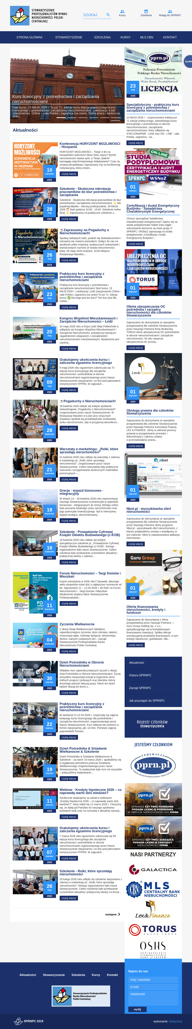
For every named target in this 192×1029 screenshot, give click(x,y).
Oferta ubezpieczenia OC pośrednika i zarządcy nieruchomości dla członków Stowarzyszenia (148, 311)
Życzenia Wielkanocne (77, 624)
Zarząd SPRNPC (140, 688)
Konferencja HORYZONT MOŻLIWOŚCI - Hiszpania (90, 145)
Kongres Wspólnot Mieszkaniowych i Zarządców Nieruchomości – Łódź (89, 320)
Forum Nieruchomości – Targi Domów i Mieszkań (90, 575)
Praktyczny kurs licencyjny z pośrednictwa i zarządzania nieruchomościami (82, 277)
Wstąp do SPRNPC (170, 15)
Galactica (175, 1021)
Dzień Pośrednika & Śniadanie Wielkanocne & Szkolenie (83, 750)
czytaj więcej (68, 173)
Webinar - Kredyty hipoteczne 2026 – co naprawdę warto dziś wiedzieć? (91, 791)
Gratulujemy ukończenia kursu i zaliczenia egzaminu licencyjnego (86, 361)
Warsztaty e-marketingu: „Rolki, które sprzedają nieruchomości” (89, 450)
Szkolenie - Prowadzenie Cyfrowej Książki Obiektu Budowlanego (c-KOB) (90, 533)
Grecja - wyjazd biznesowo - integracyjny (81, 492)
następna (110, 914)
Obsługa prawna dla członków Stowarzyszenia (150, 412)
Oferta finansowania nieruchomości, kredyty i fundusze (145, 609)
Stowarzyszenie (68, 37)
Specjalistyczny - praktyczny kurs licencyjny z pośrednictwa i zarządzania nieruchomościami (152, 107)
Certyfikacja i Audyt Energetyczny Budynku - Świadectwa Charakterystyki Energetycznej (152, 208)
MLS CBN (146, 37)
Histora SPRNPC (140, 675)
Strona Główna (29, 37)
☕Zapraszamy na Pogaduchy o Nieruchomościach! (84, 231)
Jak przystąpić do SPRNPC (147, 700)
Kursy (122, 15)
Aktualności (136, 662)
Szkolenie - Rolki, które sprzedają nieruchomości (86, 872)
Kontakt (170, 37)
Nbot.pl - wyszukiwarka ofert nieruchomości (148, 510)
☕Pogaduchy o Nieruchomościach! (88, 401)
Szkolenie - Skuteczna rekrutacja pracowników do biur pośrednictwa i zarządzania (88, 192)
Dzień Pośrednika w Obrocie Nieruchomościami (82, 664)
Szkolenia (146, 15)
